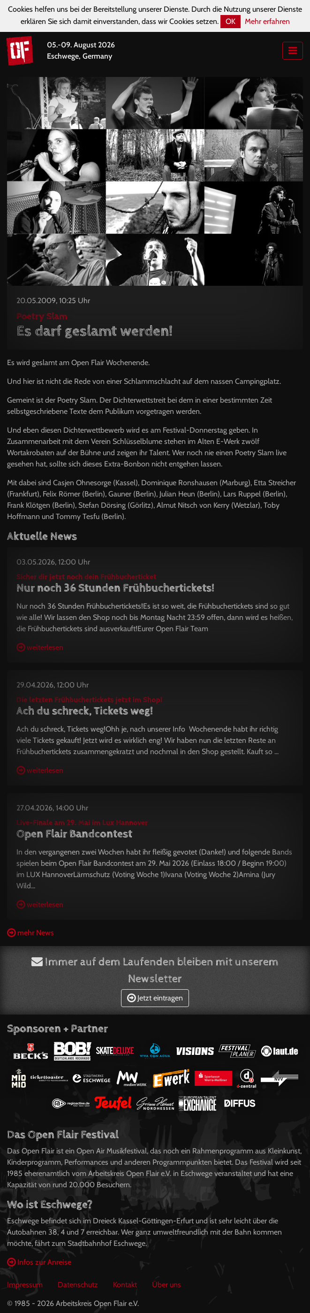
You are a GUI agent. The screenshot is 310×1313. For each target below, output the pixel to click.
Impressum (25, 1284)
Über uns (166, 1284)
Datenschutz (78, 1284)
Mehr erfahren (267, 21)
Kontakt (125, 1284)
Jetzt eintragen (155, 997)
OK (230, 21)
